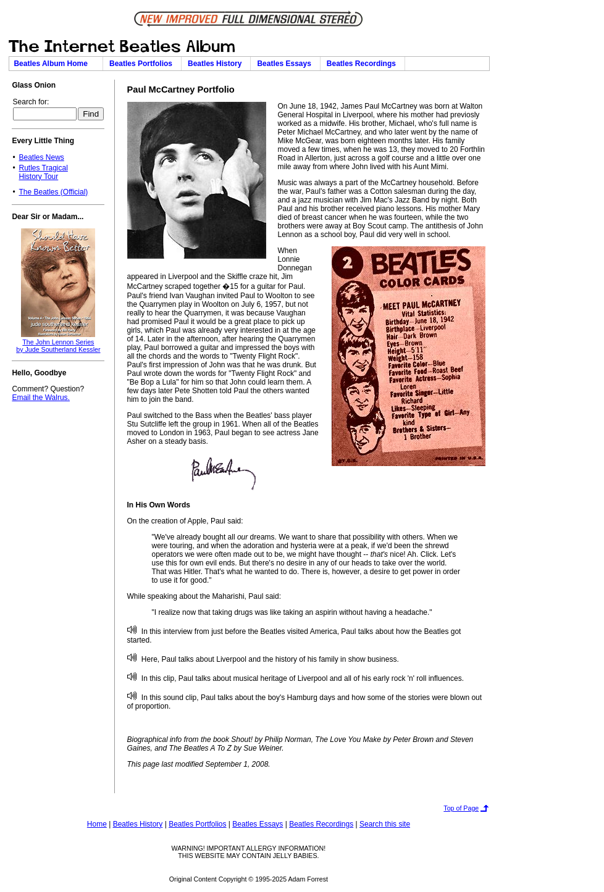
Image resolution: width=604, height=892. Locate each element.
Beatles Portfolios (143, 63)
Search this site (384, 824)
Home (97, 824)
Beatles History (217, 63)
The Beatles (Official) (53, 192)
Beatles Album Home (56, 63)
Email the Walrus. (41, 397)
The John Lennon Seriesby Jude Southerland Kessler (58, 345)
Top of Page (461, 808)
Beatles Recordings (363, 63)
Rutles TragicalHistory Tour (43, 172)
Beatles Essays (286, 63)
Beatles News (41, 157)
